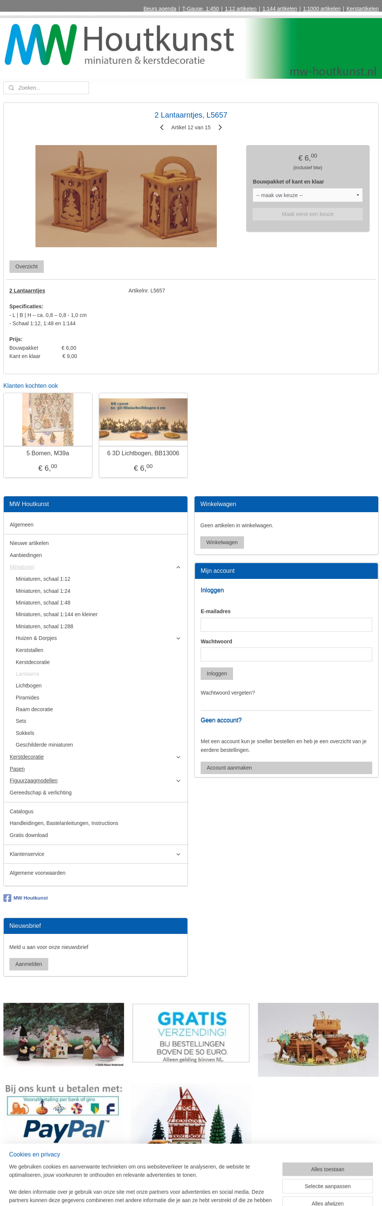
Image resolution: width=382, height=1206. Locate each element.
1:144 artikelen (279, 9)
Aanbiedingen (26, 555)
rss (182, 1192)
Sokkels (25, 733)
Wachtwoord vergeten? (228, 693)
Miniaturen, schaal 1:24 (43, 591)
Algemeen (22, 525)
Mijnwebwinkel (265, 1192)
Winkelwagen (222, 542)
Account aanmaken (229, 768)
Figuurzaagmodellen (95, 780)
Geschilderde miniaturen (44, 745)
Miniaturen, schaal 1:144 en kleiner (57, 614)
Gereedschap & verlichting (41, 793)
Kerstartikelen (363, 9)
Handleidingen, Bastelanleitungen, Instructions (64, 823)
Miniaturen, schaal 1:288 (45, 626)
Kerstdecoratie (33, 662)
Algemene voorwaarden (38, 873)
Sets (21, 721)
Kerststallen (29, 650)
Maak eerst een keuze (308, 214)
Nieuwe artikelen (29, 543)
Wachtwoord (216, 641)
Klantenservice (95, 854)
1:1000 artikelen (322, 9)
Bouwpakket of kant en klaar (288, 182)
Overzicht (26, 266)
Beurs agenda (159, 9)
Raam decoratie (34, 709)
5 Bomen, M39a (47, 453)
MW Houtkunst (25, 898)
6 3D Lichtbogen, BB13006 (143, 453)
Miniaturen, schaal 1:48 (43, 603)
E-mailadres (215, 611)
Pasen (17, 769)
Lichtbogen (29, 686)
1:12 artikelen (240, 9)
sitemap (168, 1192)
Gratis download (29, 835)
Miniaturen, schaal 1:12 (43, 579)
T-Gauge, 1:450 (200, 9)
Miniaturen (95, 567)
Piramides (27, 698)
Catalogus (22, 811)
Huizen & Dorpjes (98, 638)
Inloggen (217, 673)
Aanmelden (28, 964)
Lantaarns (27, 674)
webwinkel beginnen (207, 1192)
